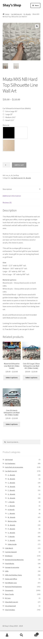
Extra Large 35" (11, 111)
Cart (34, 633)
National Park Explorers (13, 587)
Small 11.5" (9, 120)
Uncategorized (10, 606)
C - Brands (11, 483)
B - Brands (11, 479)
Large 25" (9, 114)
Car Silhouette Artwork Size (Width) (17, 108)
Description (7, 189)
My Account (7, 635)
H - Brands (11, 498)
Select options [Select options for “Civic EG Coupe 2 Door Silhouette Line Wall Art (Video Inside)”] (31, 377)
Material (6, 125)
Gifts (6, 571)
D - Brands (11, 487)
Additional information (12, 196)
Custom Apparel (11, 552)
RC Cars (8, 598)
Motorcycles (12, 521)
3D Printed (9, 460)
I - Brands (11, 502)
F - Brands (11, 490)
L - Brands (11, 513)
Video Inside (12, 544)
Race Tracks (9, 594)
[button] (9, 133)
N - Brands (11, 525)
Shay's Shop (12, 5)
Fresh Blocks (9, 563)
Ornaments (9, 590)
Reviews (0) (7, 202)
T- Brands (11, 537)
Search (21, 635)
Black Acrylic (8, 132)
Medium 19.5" (10, 117)
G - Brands (11, 494)
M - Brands (27, 14)
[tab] (21, 189)
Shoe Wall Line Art (11, 602)
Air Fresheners (10, 463)
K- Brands (11, 510)
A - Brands (11, 475)
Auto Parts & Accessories (14, 467)
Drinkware (8, 556)
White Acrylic (21, 132)
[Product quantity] (6, 165)
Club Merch (9, 548)
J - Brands (11, 506)
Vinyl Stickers (10, 610)
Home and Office (11, 579)
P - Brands (11, 529)
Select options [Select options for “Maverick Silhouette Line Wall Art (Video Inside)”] (12, 377)
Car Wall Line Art (16, 14)
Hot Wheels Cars (11, 583)
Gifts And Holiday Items (13, 575)
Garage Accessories (12, 567)
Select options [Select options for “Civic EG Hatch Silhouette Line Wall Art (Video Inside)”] (12, 424)
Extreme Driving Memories (14, 560)
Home (7, 14)
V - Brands (11, 540)
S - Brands (11, 533)
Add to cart (19, 165)
